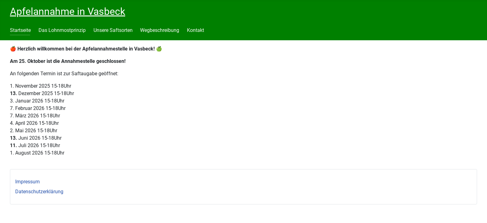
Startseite (20, 30)
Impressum (27, 182)
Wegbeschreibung (159, 30)
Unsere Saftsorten (113, 30)
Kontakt (195, 30)
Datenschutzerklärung (39, 192)
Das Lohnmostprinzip (62, 30)
